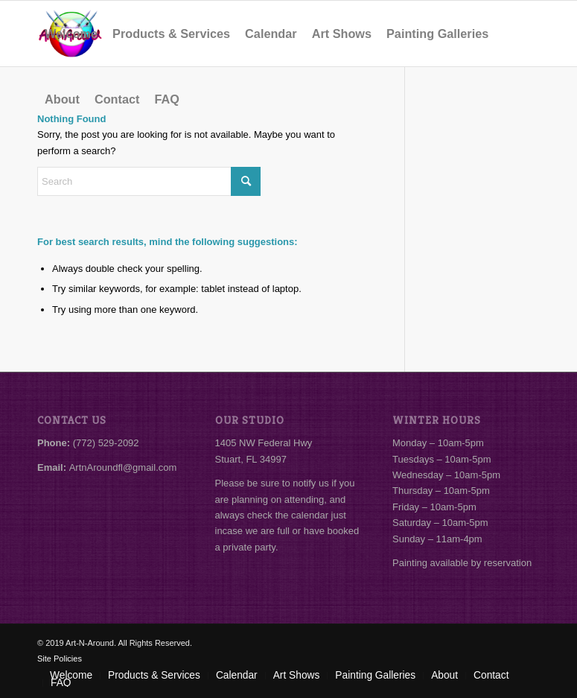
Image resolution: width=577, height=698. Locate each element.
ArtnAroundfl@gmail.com (123, 467)
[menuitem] (71, 33)
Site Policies (59, 658)
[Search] (149, 181)
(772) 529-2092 (106, 442)
